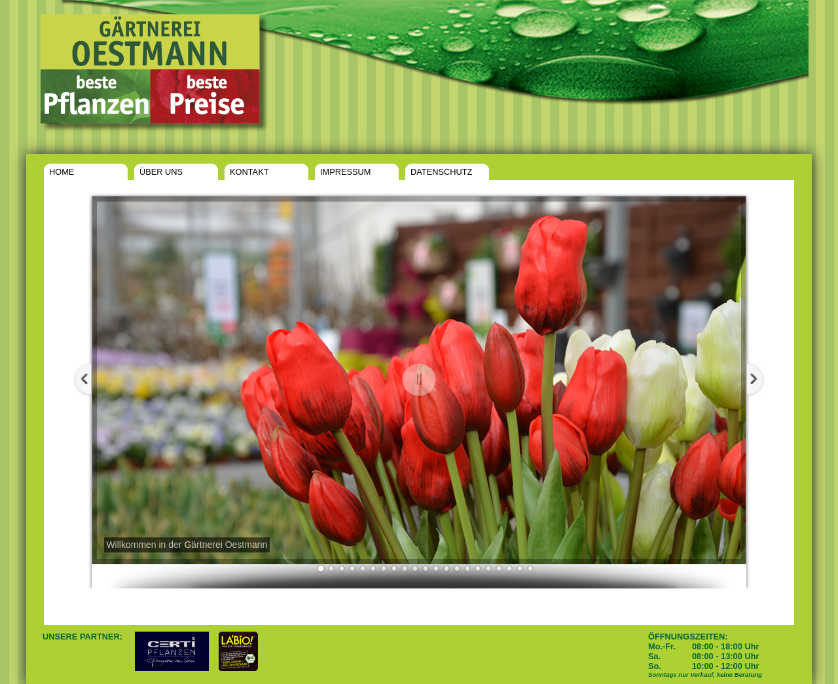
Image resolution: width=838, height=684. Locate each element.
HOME (61, 172)
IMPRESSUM (345, 172)
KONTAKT (249, 172)
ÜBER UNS (161, 172)
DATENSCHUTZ (441, 172)
